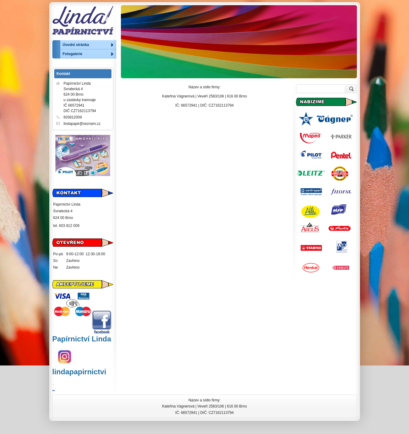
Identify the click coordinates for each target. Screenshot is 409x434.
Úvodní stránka (76, 45)
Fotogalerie (73, 54)
